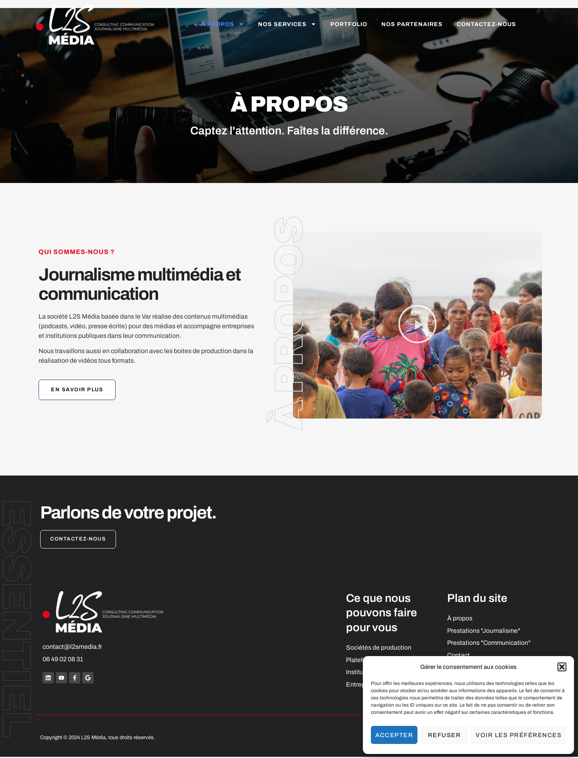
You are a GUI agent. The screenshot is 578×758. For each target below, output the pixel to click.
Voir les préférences (519, 735)
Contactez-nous (486, 24)
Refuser (444, 735)
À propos (222, 24)
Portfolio (348, 24)
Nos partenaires (412, 24)
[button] (562, 667)
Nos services (287, 24)
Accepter (394, 735)
